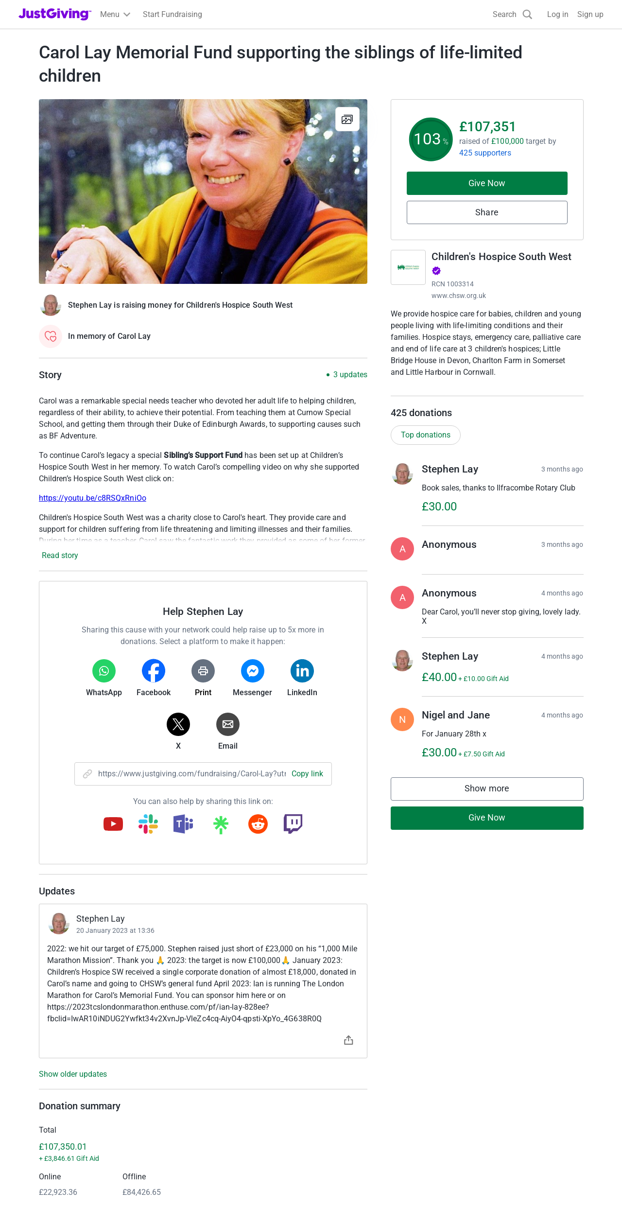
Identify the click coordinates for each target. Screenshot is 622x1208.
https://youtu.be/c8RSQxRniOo (92, 498)
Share (486, 212)
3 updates (350, 374)
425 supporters (485, 153)
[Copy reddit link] (258, 825)
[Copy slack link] (148, 825)
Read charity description (435, 390)
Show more (497, 800)
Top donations (425, 444)
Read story (60, 555)
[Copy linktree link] (220, 827)
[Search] (513, 14)
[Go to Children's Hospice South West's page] (408, 267)
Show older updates (73, 1074)
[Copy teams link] (183, 825)
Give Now (487, 183)
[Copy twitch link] (293, 825)
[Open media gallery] (203, 191)
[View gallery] (347, 119)
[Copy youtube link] (113, 825)
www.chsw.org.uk (459, 295)
